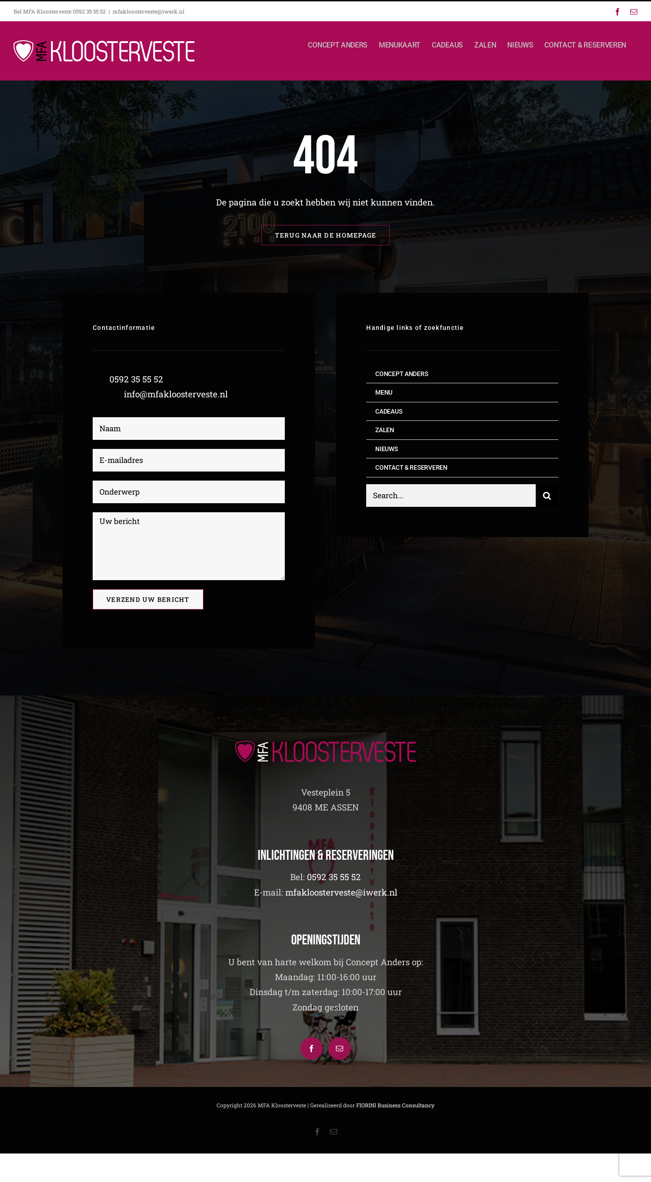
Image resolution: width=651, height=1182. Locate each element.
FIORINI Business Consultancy (395, 1105)
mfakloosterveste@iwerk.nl (148, 11)
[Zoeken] (547, 495)
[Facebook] (311, 1048)
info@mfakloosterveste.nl (176, 394)
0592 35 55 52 (136, 379)
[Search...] (451, 495)
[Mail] (339, 1048)
